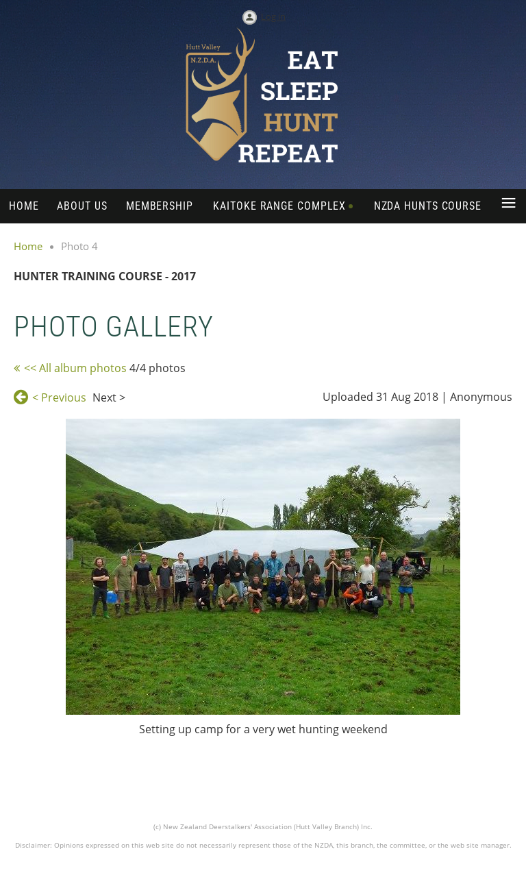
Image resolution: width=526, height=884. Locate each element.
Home (28, 246)
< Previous (59, 397)
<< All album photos (75, 368)
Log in (273, 16)
